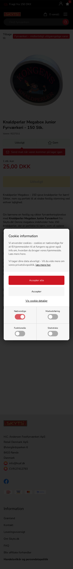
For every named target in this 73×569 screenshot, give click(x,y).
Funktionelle (20, 331)
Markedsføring (53, 315)
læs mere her (43, 265)
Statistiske (53, 331)
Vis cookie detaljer (36, 301)
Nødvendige (20, 315)
